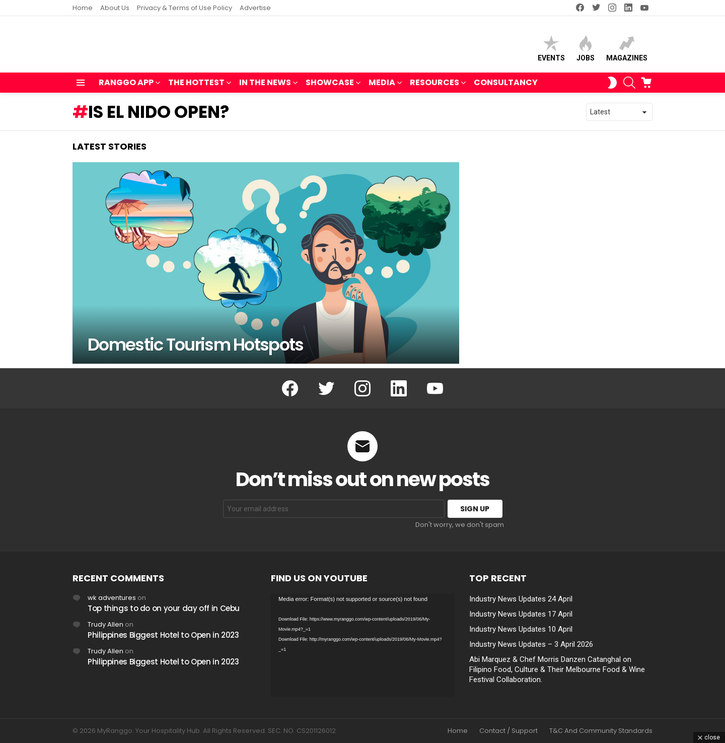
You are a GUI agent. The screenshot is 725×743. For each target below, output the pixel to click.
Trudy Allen (105, 624)
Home (82, 8)
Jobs (585, 50)
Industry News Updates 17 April (520, 614)
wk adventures (112, 597)
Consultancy (506, 87)
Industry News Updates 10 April (520, 629)
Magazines (626, 50)
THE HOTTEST (196, 88)
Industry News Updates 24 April (520, 598)
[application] (362, 645)
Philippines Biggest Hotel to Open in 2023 (163, 635)
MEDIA (382, 88)
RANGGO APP (126, 88)
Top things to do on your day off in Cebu (164, 608)
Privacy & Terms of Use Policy (184, 8)
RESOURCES (434, 88)
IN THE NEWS (265, 88)
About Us (114, 8)
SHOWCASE (330, 88)
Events (551, 50)
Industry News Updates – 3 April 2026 (531, 644)
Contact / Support (508, 731)
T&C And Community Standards (600, 731)
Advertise (255, 8)
